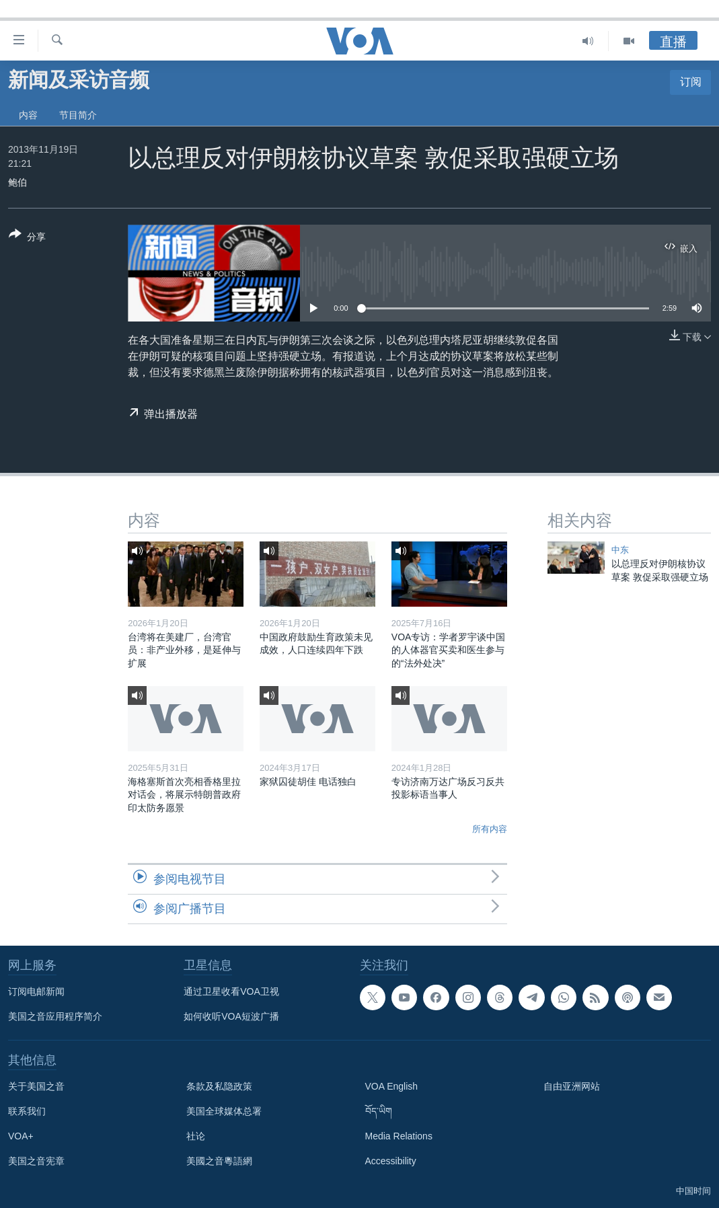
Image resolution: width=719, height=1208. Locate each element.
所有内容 (489, 829)
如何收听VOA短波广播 (231, 1016)
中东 (620, 550)
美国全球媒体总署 (224, 1111)
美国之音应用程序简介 (55, 1016)
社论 (195, 1136)
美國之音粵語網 (219, 1161)
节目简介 (78, 115)
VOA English (391, 1086)
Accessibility (390, 1161)
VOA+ (21, 1136)
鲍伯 (17, 182)
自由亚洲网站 (571, 1086)
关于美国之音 (36, 1086)
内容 (28, 115)
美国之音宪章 (36, 1161)
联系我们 (27, 1111)
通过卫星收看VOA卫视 (231, 991)
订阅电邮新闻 (36, 991)
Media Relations (398, 1136)
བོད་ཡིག (378, 1111)
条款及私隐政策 (219, 1086)
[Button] (27, 238)
